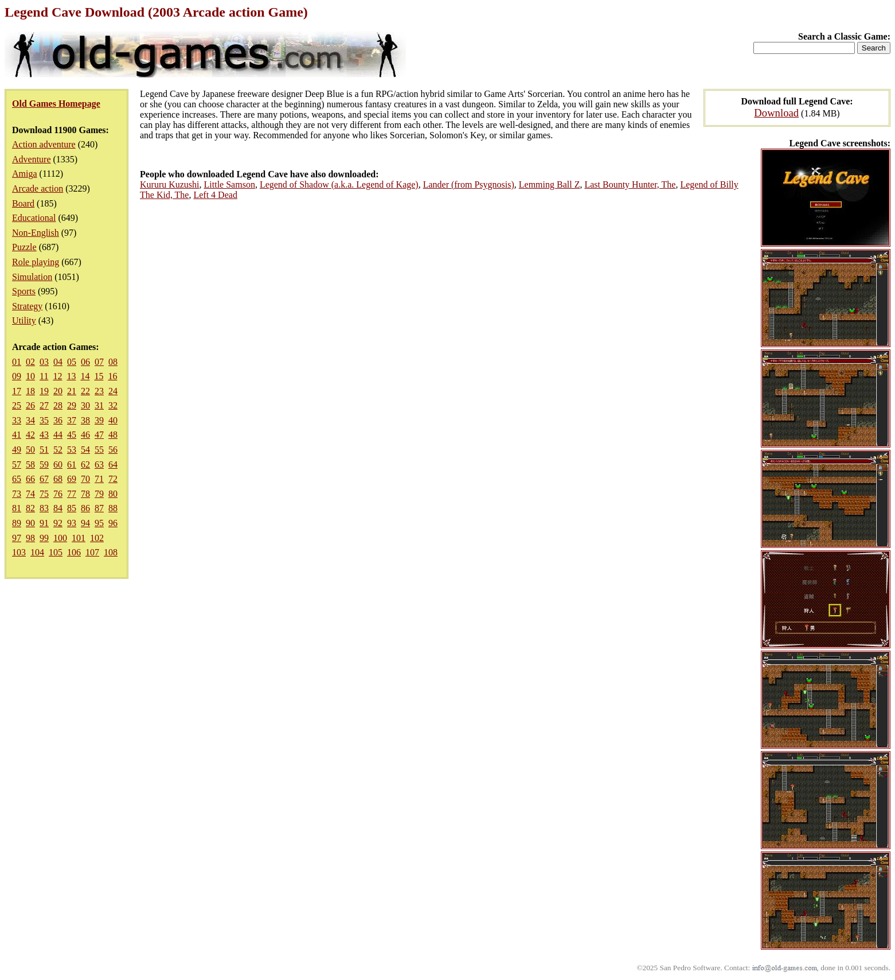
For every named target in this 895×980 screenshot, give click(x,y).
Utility (24, 320)
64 (113, 464)
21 (71, 391)
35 (44, 420)
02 (30, 362)
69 (71, 479)
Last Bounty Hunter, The (629, 184)
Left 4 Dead (215, 195)
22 (85, 391)
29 (71, 405)
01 (16, 362)
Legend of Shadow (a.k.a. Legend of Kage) (339, 184)
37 (71, 420)
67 (44, 479)
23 (99, 391)
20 (57, 391)
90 (30, 523)
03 (44, 362)
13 (71, 376)
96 (113, 523)
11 (44, 376)
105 (55, 552)
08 (113, 362)
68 (57, 479)
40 (113, 420)
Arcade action (37, 188)
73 (16, 494)
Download (776, 113)
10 (30, 376)
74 (30, 494)
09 (16, 376)
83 (44, 508)
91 (44, 523)
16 (112, 376)
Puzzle (24, 247)
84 (57, 508)
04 (57, 362)
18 (30, 391)
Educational (34, 218)
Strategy (27, 306)
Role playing (35, 262)
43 (44, 435)
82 (30, 508)
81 (16, 508)
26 (30, 405)
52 (57, 449)
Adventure (31, 159)
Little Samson (229, 184)
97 (16, 538)
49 (16, 449)
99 (44, 538)
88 (113, 508)
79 (99, 494)
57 (16, 464)
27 (44, 405)
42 (30, 435)
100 (60, 538)
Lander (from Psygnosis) (468, 184)
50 (30, 449)
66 (30, 479)
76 (57, 494)
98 (30, 538)
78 (85, 494)
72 (113, 479)
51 (44, 449)
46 (85, 435)
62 (85, 464)
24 (113, 391)
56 (113, 449)
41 (16, 435)
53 (71, 449)
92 (57, 523)
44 (57, 435)
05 (71, 362)
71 (99, 479)
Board (23, 203)
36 (57, 420)
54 (85, 449)
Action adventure (44, 144)
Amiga (24, 173)
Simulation (32, 277)
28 (57, 405)
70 (85, 479)
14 (84, 376)
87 (99, 508)
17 (16, 391)
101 (78, 538)
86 (85, 508)
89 (16, 523)
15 (98, 376)
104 (37, 552)
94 (85, 523)
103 (19, 552)
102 (97, 538)
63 (99, 464)
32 (113, 405)
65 (16, 479)
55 (99, 449)
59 (44, 464)
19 (44, 391)
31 (99, 405)
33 (16, 420)
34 (30, 420)
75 (44, 494)
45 (71, 435)
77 (71, 494)
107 (92, 552)
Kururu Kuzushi (170, 184)
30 (85, 405)
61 (71, 464)
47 (99, 435)
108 (111, 552)
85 (71, 508)
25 (16, 405)
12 (57, 376)
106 (74, 552)
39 (99, 420)
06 (85, 362)
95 (99, 523)
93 (71, 523)
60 (57, 464)
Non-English (35, 233)
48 (113, 435)
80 (113, 494)
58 (30, 464)
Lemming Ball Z (549, 184)
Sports (24, 291)
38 (85, 420)
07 (99, 362)
